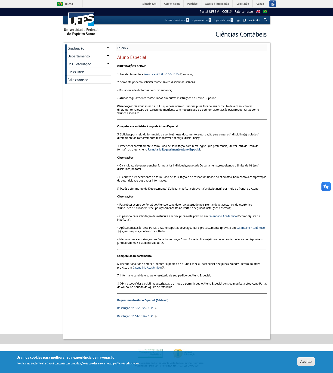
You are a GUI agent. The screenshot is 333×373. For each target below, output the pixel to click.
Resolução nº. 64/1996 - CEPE (137, 316)
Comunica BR (172, 3)
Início (121, 48)
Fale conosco (244, 11)
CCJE (226, 11)
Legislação (243, 3)
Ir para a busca (223, 20)
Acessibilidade (239, 20)
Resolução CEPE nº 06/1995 (163, 74)
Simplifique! (149, 3)
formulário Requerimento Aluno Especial (174, 149)
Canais (260, 3)
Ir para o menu (201, 20)
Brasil (69, 4)
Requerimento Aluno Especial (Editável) (142, 300)
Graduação (76, 48)
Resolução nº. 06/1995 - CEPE (137, 308)
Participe (192, 3)
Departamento (79, 56)
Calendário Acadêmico (224, 216)
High (244, 20)
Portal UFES (209, 11)
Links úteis (76, 71)
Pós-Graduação (79, 64)
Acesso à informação (217, 3)
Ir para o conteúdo (177, 20)
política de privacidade (126, 363)
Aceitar (306, 362)
